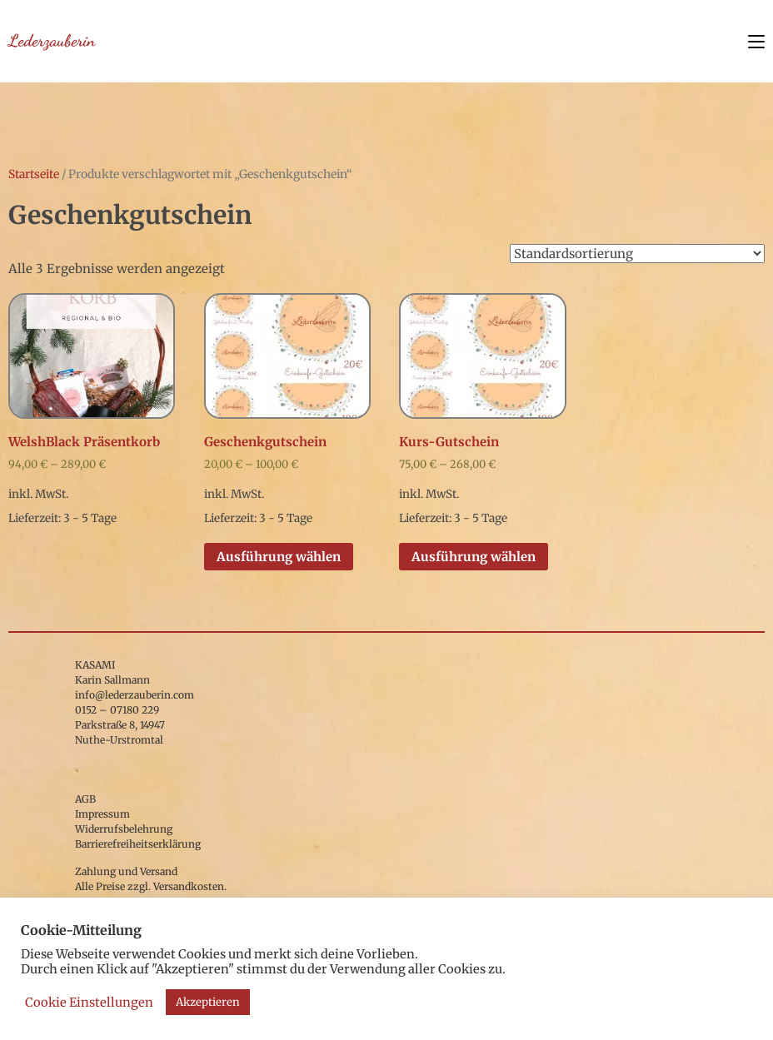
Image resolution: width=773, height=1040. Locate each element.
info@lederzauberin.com (134, 695)
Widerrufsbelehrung (123, 829)
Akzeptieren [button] (208, 1002)
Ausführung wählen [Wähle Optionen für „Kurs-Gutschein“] (473, 557)
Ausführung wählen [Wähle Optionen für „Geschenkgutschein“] (279, 557)
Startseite (33, 174)
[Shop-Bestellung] (637, 253)
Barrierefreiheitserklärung (138, 844)
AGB (85, 799)
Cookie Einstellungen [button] (89, 1002)
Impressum (102, 814)
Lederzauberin (51, 41)
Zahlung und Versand (126, 871)
